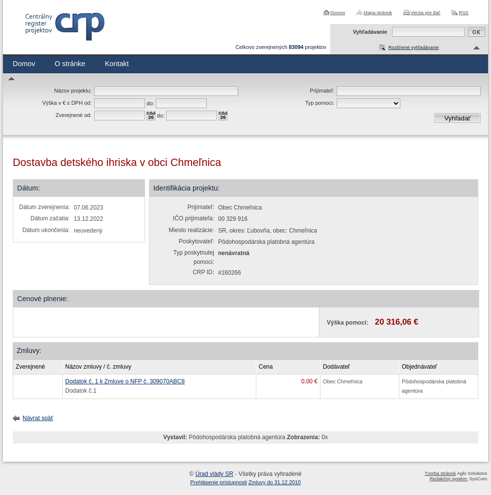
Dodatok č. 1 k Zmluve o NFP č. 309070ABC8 (125, 381)
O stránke (70, 64)
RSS (463, 12)
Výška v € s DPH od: (67, 103)
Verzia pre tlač (426, 12)
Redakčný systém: (449, 478)
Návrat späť (38, 418)
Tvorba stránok (440, 473)
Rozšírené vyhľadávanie (413, 47)
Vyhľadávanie (370, 32)
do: (150, 103)
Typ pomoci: (319, 103)
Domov (337, 12)
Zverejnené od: (74, 115)
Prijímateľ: (322, 91)
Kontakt (117, 64)
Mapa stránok (378, 12)
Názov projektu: (73, 91)
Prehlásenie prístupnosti (218, 482)
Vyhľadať (457, 118)
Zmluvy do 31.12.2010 (274, 482)
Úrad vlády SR (214, 474)
